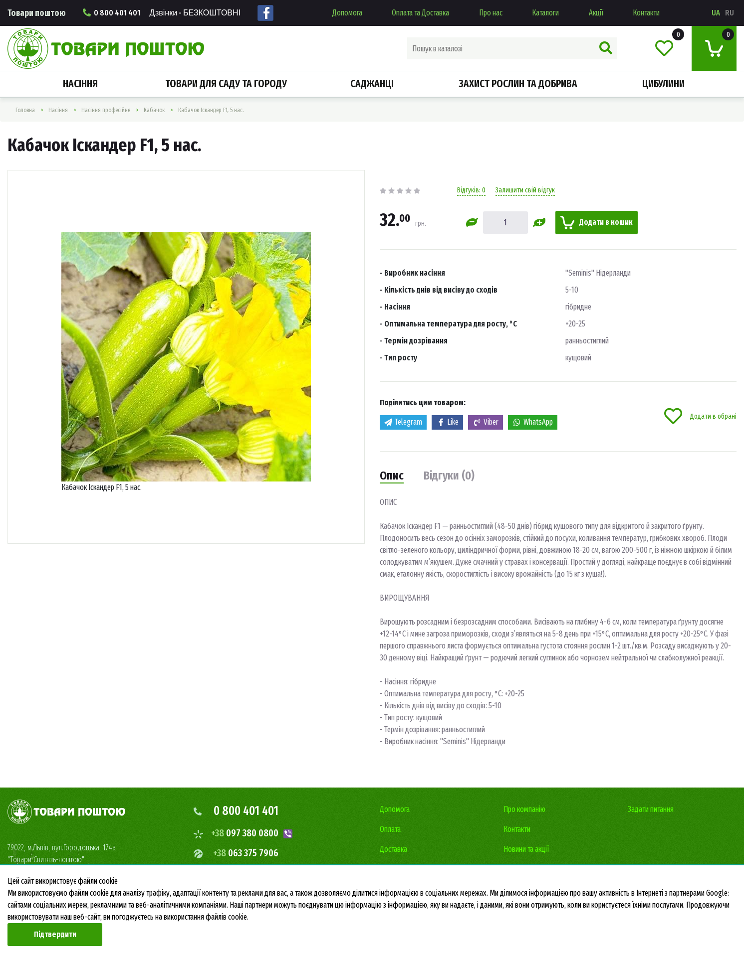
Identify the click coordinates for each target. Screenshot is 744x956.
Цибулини (663, 83)
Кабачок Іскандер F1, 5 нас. (211, 110)
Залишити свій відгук (525, 190)
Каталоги (545, 12)
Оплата (390, 829)
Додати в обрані (700, 416)
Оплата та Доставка (420, 12)
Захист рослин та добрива (518, 83)
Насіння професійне (105, 110)
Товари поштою (36, 12)
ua (716, 12)
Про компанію (524, 809)
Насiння (80, 83)
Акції (596, 12)
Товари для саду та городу (226, 83)
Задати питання (651, 809)
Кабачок (154, 110)
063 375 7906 (245, 853)
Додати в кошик (596, 222)
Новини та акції (526, 849)
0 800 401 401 (162, 12)
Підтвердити (55, 934)
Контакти (646, 12)
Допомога (347, 12)
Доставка (393, 849)
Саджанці (372, 83)
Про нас (490, 12)
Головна (25, 110)
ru (729, 12)
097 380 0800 (244, 833)
